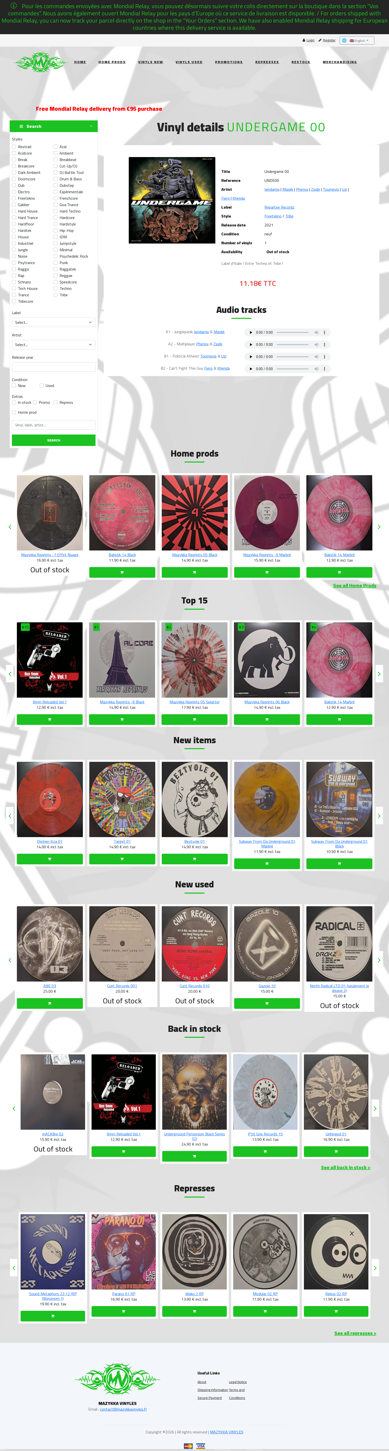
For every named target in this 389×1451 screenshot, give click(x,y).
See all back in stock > (345, 1167)
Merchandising (340, 62)
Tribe (289, 216)
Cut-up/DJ (68, 166)
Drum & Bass (71, 179)
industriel (25, 243)
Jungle (23, 250)
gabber (24, 205)
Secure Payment (209, 1398)
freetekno (26, 198)
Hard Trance (28, 217)
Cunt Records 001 (195, 985)
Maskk (287, 189)
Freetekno (273, 216)
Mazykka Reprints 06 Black (339, 702)
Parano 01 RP (194, 1293)
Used (50, 385)
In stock (24, 402)
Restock (301, 62)
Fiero (225, 198)
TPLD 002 (50, 985)
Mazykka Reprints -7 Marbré (50, 554)
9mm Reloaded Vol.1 (122, 702)
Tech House (28, 288)
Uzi (344, 189)
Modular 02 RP (336, 1293)
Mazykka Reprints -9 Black (194, 702)
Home (80, 62)
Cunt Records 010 (267, 985)
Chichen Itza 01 (122, 841)
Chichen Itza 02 (50, 841)
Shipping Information (212, 1390)
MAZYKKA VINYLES (226, 1432)
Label (16, 313)
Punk (64, 263)
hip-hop (67, 230)
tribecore (25, 301)
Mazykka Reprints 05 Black (267, 554)
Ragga (23, 269)
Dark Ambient (29, 172)
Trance (23, 295)
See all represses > (355, 1333)
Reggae (66, 275)
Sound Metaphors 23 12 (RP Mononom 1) (124, 1296)
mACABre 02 (123, 1134)
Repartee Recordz (279, 207)
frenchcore (69, 198)
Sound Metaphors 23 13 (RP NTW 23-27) (53, 1296)
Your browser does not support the (287, 332)
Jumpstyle (68, 243)
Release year (22, 357)
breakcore (26, 166)
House (23, 237)
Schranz (24, 282)
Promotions (229, 62)
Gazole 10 (339, 985)
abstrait (25, 147)
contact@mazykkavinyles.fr (123, 1409)
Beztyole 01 (267, 841)
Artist (17, 335)
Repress (66, 402)
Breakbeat (68, 160)
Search (53, 440)
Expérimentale (71, 192)
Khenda (238, 198)
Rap (21, 275)
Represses (267, 62)
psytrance (26, 263)
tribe (64, 295)
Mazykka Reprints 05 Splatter (267, 702)
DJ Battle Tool (72, 172)
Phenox (302, 189)
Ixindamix (272, 189)
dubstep (67, 185)
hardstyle (68, 224)
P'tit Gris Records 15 (336, 1134)
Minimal (66, 250)
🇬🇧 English (354, 40)
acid (63, 147)
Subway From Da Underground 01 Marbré (339, 844)
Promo (44, 402)
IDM (63, 237)
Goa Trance (69, 205)
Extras (17, 396)
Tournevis (331, 189)
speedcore (68, 282)
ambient (67, 153)
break (22, 160)
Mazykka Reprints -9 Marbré (339, 554)
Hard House (28, 211)
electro (24, 192)
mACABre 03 (53, 1134)
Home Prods (112, 62)
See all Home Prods (354, 585)
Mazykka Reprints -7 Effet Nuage (122, 554)
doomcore (26, 179)
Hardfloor (26, 224)
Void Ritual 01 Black (49, 702)
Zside (315, 189)
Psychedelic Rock (74, 256)
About (201, 1382)
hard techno (70, 211)
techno (66, 288)
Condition (20, 380)
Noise (23, 256)
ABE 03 (122, 985)
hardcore (67, 217)
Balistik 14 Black (194, 554)
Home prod (27, 412)
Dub (21, 185)
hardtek (24, 230)
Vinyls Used (189, 62)
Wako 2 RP (265, 1293)
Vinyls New (150, 62)
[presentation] (9, 526)
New (22, 385)
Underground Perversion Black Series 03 (265, 1136)
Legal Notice (238, 1382)
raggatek (68, 269)
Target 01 (194, 841)
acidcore (25, 153)
